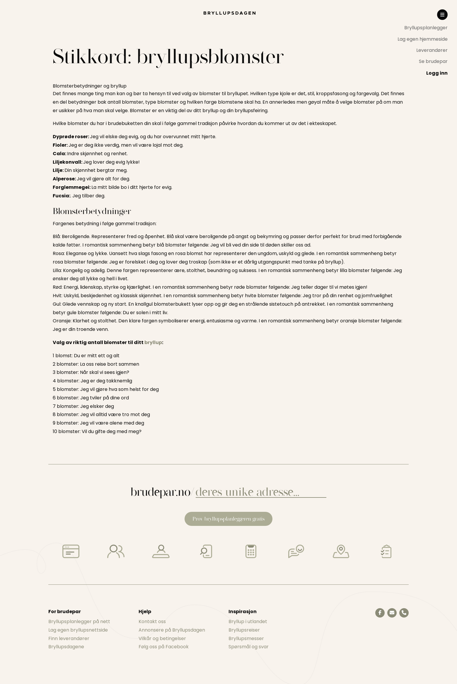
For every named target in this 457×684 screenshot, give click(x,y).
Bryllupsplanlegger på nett (79, 621)
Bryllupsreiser (244, 630)
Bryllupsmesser (246, 638)
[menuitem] (423, 27)
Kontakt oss (152, 621)
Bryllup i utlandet (247, 621)
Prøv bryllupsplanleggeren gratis (228, 519)
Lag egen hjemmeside (423, 39)
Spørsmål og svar (248, 646)
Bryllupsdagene (66, 646)
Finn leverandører (68, 638)
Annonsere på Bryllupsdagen (172, 630)
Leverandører (432, 50)
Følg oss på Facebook (164, 646)
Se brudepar (433, 61)
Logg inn (437, 73)
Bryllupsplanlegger (426, 27)
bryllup (153, 342)
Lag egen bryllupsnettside (78, 630)
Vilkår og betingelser (162, 638)
